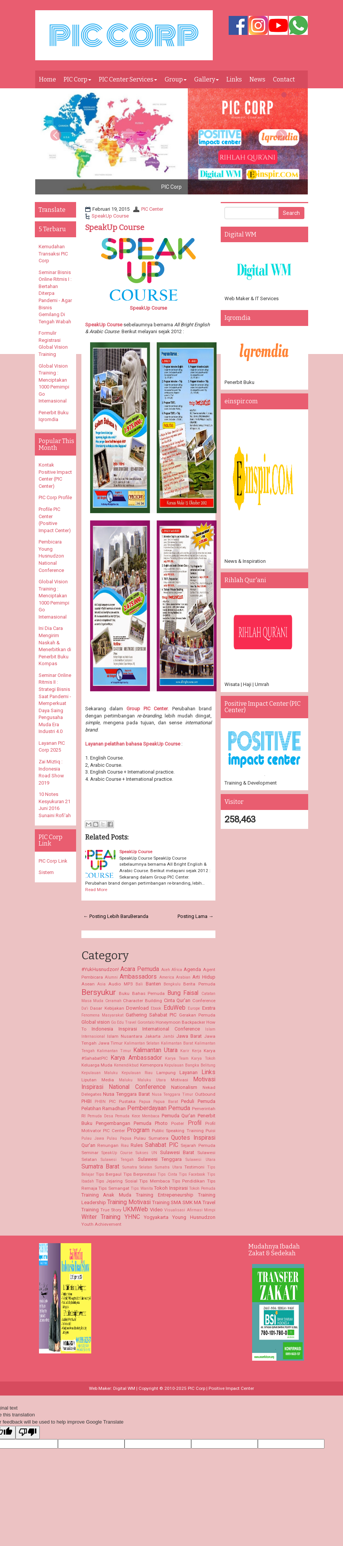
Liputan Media (97, 1079)
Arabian (183, 977)
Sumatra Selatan (137, 1167)
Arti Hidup (203, 977)
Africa (177, 969)
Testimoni (194, 1167)
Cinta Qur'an (177, 1000)
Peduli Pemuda (198, 1101)
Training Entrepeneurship (164, 1195)
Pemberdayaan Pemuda (158, 1108)
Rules (137, 1145)
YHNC (132, 1217)
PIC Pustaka (122, 1101)
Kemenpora (151, 1065)
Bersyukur (98, 992)
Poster (177, 1123)
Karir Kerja (190, 1050)
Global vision (95, 1022)
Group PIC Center (147, 708)
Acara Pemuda (139, 969)
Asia (101, 984)
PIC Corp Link (53, 861)
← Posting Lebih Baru (106, 916)
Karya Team (177, 1058)
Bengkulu (172, 984)
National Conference (137, 1087)
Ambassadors (138, 976)
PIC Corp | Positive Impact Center (221, 1388)
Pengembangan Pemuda (123, 1123)
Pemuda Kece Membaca (137, 1116)
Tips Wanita (142, 1188)
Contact (284, 79)
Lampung (166, 1072)
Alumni (111, 977)
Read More (96, 889)
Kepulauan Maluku (99, 1072)
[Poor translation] (28, 1432)
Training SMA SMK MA (176, 1202)
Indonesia (102, 1029)
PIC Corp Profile (55, 497)
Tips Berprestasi (139, 1174)
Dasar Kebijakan (107, 1008)
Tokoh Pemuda (202, 1188)
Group (176, 79)
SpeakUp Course (110, 216)
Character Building (142, 1000)
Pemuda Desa (100, 1116)
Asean (88, 984)
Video (156, 1209)
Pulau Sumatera (151, 1138)
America (166, 977)
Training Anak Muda (106, 1195)
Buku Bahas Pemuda (142, 993)
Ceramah (113, 1000)
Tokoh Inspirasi (171, 1188)
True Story (111, 1209)
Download (137, 1008)
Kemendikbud (126, 1065)
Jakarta (153, 1036)
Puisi (210, 1130)
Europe (194, 1008)
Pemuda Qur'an (179, 1115)
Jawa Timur (110, 1043)
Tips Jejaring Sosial (116, 1181)
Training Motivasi (129, 1202)
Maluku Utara (151, 1080)
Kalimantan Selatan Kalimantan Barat (158, 1043)
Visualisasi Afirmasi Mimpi (189, 1210)
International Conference (171, 1029)
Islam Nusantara (124, 1036)
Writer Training (101, 1217)
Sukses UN (146, 1152)
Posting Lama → (196, 916)
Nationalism (184, 1087)
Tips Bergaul (109, 1174)
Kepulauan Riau (137, 1072)
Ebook (156, 1008)
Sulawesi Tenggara (160, 1159)
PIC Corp (77, 79)
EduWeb (175, 1007)
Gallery (206, 79)
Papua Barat (165, 1101)
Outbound (205, 1094)
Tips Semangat (113, 1188)
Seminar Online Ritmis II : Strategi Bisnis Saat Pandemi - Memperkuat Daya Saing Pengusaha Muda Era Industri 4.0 (55, 703)
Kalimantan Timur (114, 1050)
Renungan (107, 1145)
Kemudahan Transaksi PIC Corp (53, 253)
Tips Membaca (154, 1181)
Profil (194, 1123)
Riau (125, 1145)
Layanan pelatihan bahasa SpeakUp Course (132, 744)
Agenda (192, 969)
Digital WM (124, 1388)
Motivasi (179, 1079)
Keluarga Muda (97, 1065)
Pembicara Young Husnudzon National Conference (51, 556)
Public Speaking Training (177, 1130)
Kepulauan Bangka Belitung (189, 1065)
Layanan (188, 1072)
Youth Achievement (101, 1224)
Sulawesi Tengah (117, 1159)
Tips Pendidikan (188, 1181)
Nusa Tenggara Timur (172, 1094)
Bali (139, 984)
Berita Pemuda (199, 984)
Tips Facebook (192, 1174)
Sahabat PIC (161, 1145)
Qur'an (88, 1145)
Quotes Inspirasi (193, 1137)
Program (138, 1130)
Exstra (208, 1008)
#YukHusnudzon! (100, 969)
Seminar (89, 1152)
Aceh (165, 969)
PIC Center (152, 209)
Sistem (46, 872)
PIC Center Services (128, 79)
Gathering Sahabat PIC (151, 1015)
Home (47, 79)
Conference (203, 1000)
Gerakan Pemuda (197, 1015)
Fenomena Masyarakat (102, 1015)
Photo (161, 1123)
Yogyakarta (156, 1217)
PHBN (100, 1101)
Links (234, 79)
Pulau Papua (119, 1138)
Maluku (126, 1080)
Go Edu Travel (123, 1022)
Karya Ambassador (136, 1057)
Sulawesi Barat (177, 1152)
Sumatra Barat (100, 1166)
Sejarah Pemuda (198, 1145)
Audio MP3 (120, 984)
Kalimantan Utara (155, 1050)
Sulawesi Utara (200, 1159)
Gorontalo (145, 1022)
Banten (153, 984)
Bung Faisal (183, 993)
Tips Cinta (167, 1174)
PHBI (86, 1101)
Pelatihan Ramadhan (103, 1108)
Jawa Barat (189, 1036)
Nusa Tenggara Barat (126, 1094)
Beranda (139, 916)
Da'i (84, 1008)
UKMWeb (135, 1209)
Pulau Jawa (92, 1138)
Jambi (168, 1036)
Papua (144, 1101)
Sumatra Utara (168, 1167)
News (257, 79)
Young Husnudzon (193, 1217)
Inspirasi (127, 1029)
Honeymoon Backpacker (180, 1022)
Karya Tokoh (203, 1058)
